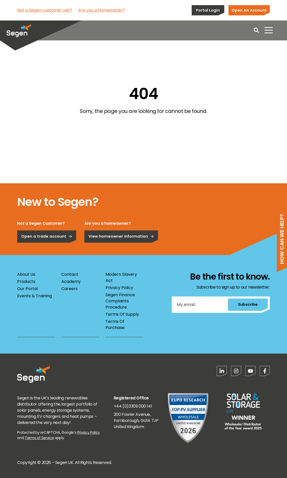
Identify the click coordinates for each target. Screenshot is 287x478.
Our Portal (27, 289)
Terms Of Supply (122, 314)
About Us (26, 274)
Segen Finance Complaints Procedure (120, 301)
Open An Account (249, 10)
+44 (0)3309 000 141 (133, 406)
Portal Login (208, 10)
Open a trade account (46, 253)
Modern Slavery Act (121, 277)
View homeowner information (121, 253)
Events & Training (34, 296)
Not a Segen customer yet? (44, 10)
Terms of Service (39, 437)
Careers (69, 289)
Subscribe (247, 304)
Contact (69, 274)
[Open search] (256, 31)
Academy (71, 281)
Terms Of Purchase (115, 324)
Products (26, 281)
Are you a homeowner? (101, 10)
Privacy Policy (119, 288)
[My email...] (199, 305)
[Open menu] (269, 31)
